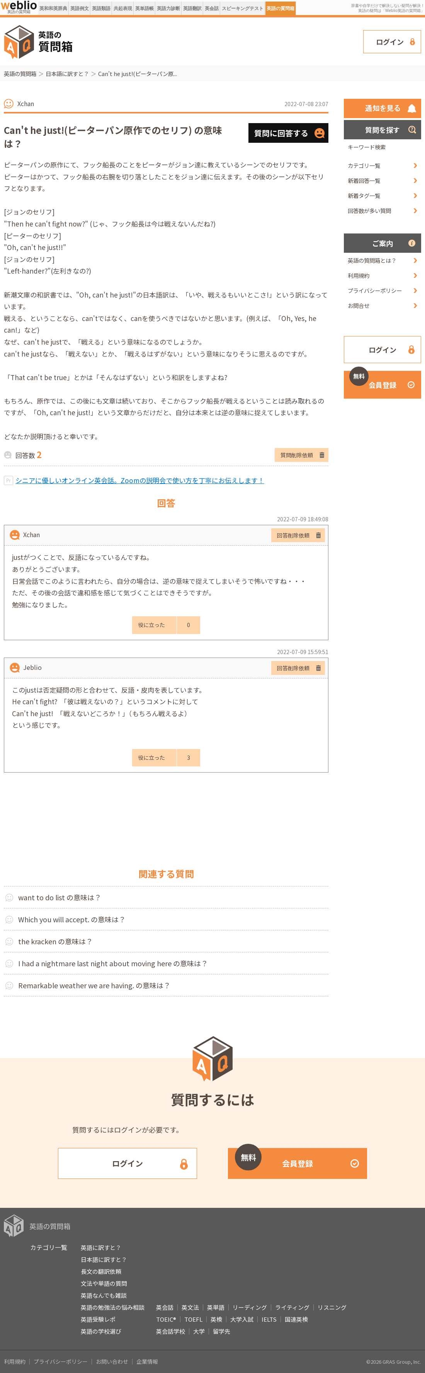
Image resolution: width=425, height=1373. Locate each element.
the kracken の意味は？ (55, 941)
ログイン (390, 42)
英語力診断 (168, 8)
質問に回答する (281, 133)
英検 (216, 1319)
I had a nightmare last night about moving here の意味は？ (113, 963)
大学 (199, 1331)
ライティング (292, 1307)
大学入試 (241, 1319)
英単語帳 (144, 8)
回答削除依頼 (293, 535)
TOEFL (193, 1319)
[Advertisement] (128, 40)
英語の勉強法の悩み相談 (112, 1307)
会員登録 (372, 380)
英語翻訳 (192, 8)
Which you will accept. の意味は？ (72, 919)
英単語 (215, 1307)
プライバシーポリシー (375, 290)
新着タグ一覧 (364, 195)
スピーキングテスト (243, 8)
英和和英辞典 (53, 8)
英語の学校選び (101, 1331)
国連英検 (296, 1319)
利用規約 (358, 275)
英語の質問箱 (280, 8)
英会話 (212, 8)
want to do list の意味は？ (59, 897)
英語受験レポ (98, 1319)
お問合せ (358, 305)
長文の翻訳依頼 (101, 1271)
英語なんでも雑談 (104, 1295)
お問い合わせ (112, 1361)
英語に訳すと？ (101, 1247)
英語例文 (79, 8)
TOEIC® (166, 1319)
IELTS (269, 1319)
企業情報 (147, 1361)
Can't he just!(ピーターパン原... (137, 73)
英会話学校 (170, 1331)
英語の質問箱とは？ (372, 260)
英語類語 (101, 8)
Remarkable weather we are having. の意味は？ (94, 985)
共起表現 (123, 8)
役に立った (151, 625)
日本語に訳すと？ (67, 73)
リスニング (332, 1307)
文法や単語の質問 (104, 1283)
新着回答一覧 (364, 180)
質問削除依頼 (296, 455)
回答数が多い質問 (369, 210)
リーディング (250, 1307)
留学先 (221, 1331)
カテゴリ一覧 (364, 165)
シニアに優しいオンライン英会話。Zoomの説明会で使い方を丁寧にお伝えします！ (139, 480)
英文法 (190, 1307)
